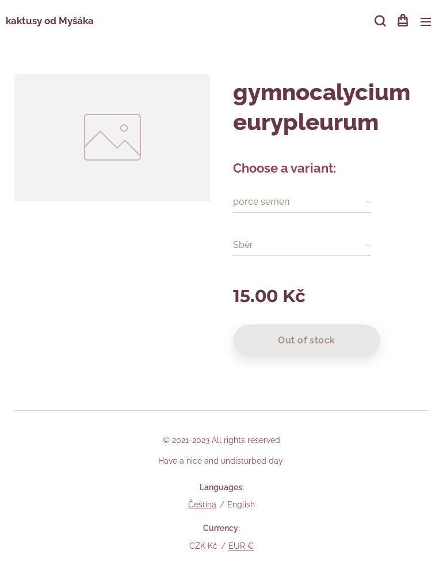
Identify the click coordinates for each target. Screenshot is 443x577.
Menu (426, 21)
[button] (379, 21)
